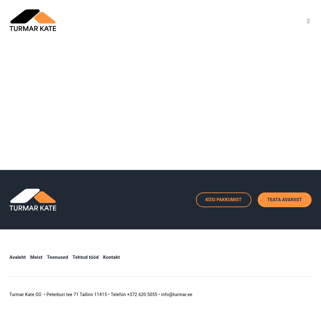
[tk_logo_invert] (32, 191)
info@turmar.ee (176, 294)
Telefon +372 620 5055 (134, 294)
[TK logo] (32, 12)
